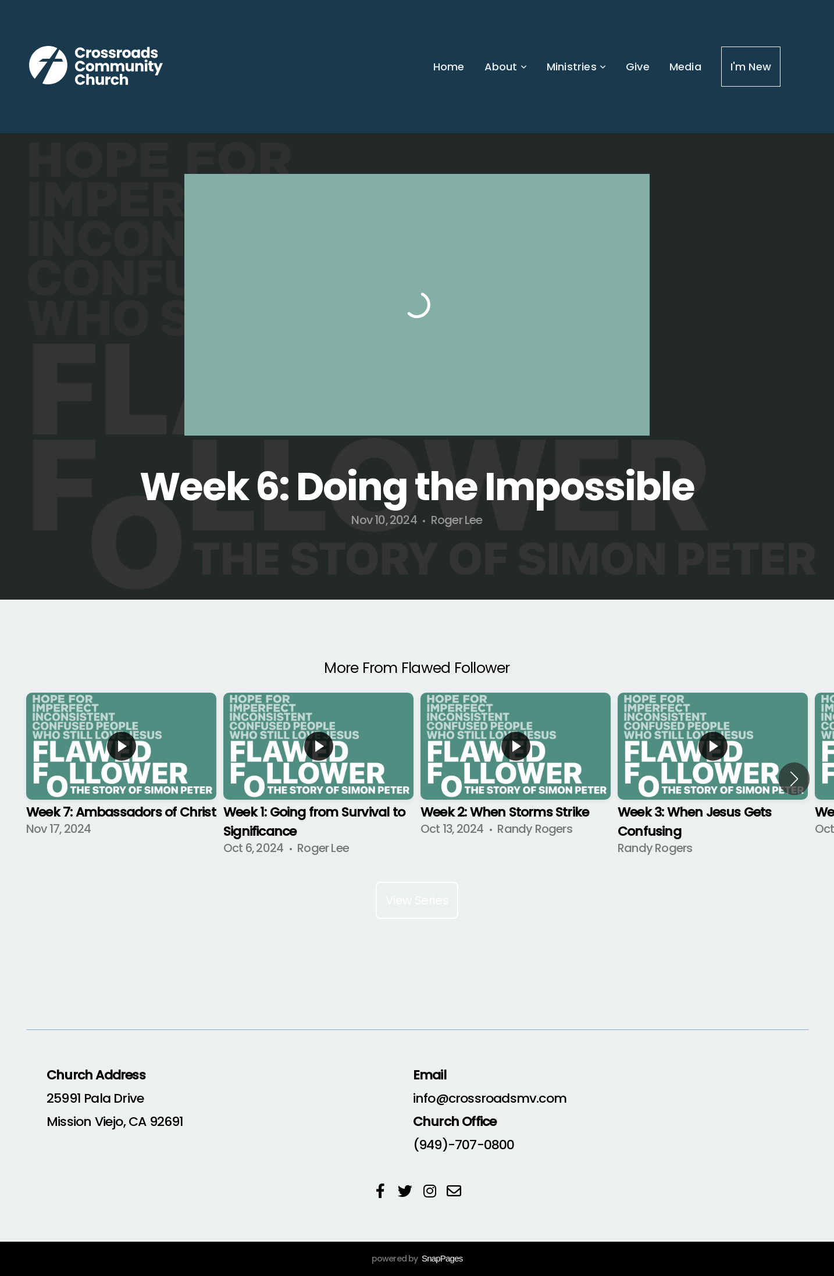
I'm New (750, 66)
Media (685, 66)
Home (449, 66)
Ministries (576, 66)
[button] (794, 779)
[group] (121, 769)
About (505, 66)
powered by (417, 1258)
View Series (417, 900)
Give (638, 66)
